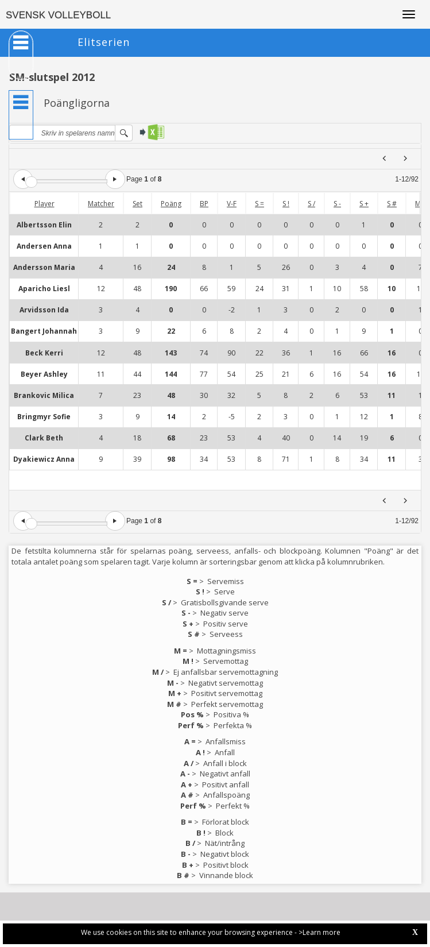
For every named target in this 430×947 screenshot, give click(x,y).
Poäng (171, 203)
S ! (285, 203)
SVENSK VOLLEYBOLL (58, 15)
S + (364, 203)
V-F (232, 203)
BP (204, 203)
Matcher (101, 203)
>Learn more (319, 932)
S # (392, 203)
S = (259, 203)
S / (311, 203)
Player (44, 203)
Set (137, 203)
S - (337, 203)
